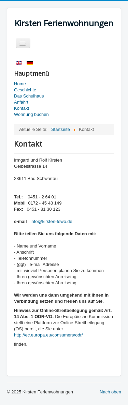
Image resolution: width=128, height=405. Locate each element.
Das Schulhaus (29, 96)
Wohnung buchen (31, 114)
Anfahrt (21, 102)
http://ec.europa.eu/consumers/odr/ (48, 335)
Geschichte (25, 89)
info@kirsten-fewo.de (51, 221)
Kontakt (21, 108)
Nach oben (110, 391)
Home (20, 83)
